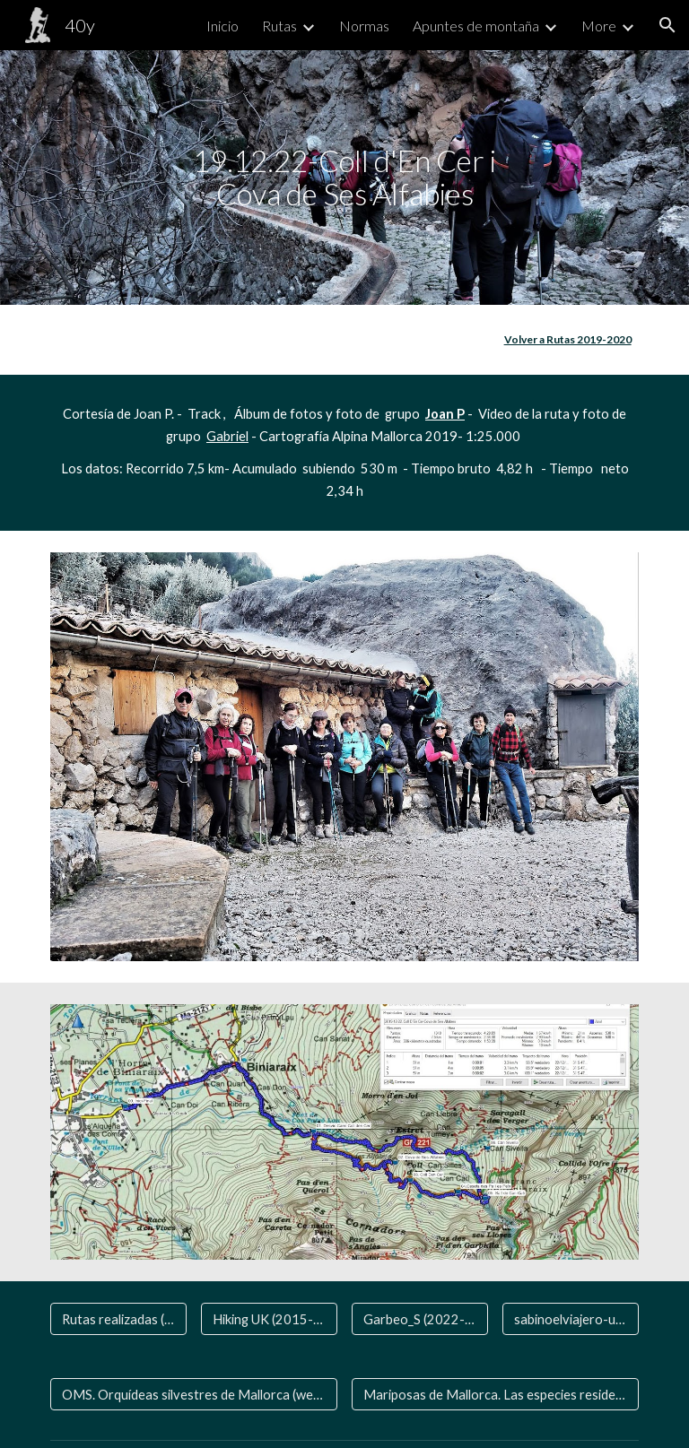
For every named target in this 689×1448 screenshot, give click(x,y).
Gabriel (227, 436)
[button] (667, 25)
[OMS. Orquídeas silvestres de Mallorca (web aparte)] (193, 1394)
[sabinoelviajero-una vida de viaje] (570, 1319)
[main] (344, 177)
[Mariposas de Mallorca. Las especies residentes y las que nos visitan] (495, 1394)
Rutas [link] (279, 25)
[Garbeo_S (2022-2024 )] (419, 1319)
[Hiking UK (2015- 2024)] (269, 1319)
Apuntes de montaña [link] (476, 25)
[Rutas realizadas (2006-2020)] (118, 1319)
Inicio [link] (222, 25)
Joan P (445, 413)
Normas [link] (364, 25)
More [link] (598, 25)
